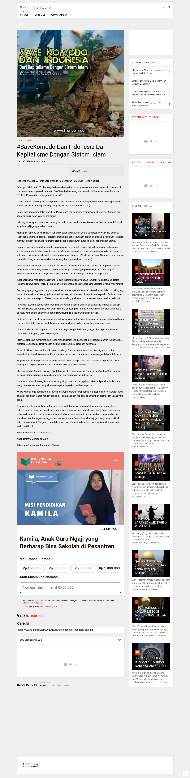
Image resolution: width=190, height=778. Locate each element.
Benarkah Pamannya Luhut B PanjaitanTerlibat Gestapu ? (151, 373)
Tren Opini (42, 7)
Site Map (39, 15)
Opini (29, 140)
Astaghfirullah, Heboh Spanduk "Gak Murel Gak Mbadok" (150, 473)
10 (137, 652)
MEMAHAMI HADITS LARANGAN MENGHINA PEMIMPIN (151, 522)
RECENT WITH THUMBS (146, 117)
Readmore (154, 252)
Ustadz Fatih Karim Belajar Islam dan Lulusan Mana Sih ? (151, 231)
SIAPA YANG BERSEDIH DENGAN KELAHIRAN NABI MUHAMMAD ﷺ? (151, 662)
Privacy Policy (59, 15)
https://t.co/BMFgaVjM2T (33, 603)
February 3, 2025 (50, 607)
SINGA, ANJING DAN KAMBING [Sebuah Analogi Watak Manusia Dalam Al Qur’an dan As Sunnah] (150, 419)
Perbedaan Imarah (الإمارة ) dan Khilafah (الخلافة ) (148, 277)
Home (24, 15)
